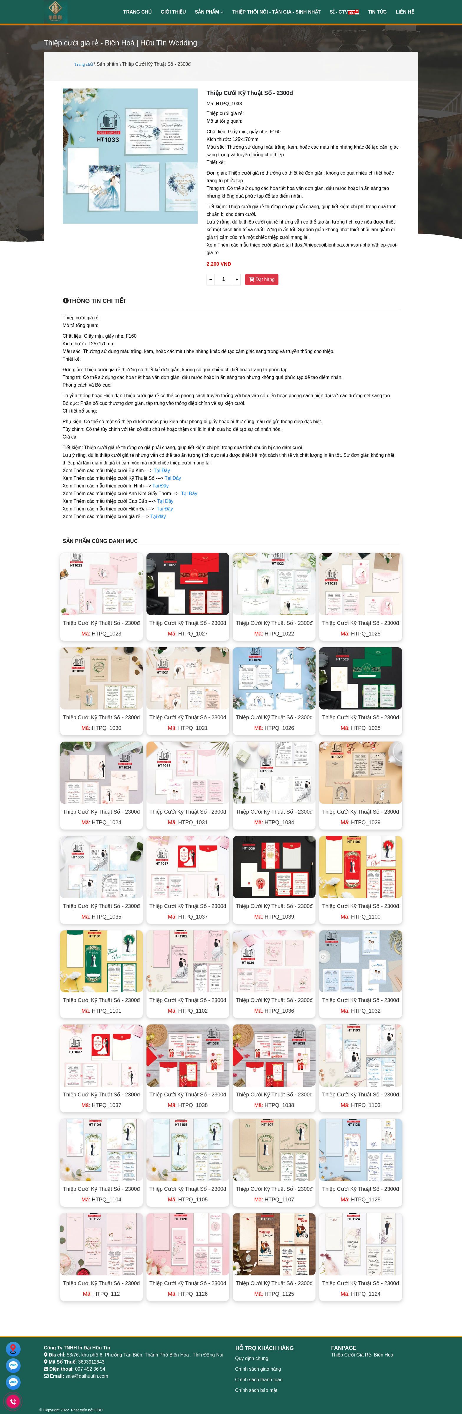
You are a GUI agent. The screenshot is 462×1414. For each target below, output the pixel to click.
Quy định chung (251, 1358)
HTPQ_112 (101, 1294)
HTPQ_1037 (188, 917)
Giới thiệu (173, 11)
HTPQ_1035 (101, 917)
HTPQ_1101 (101, 1011)
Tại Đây (162, 470)
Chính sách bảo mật (256, 1390)
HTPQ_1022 (274, 634)
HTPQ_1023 (101, 634)
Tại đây (158, 516)
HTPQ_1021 (188, 728)
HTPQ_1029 (360, 822)
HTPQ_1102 (188, 1011)
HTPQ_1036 (274, 1011)
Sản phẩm (209, 11)
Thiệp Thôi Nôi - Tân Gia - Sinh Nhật (276, 11)
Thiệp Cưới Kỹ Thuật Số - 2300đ (101, 623)
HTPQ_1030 (101, 728)
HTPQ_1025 (360, 634)
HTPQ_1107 (274, 1200)
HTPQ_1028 (360, 728)
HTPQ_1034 (274, 822)
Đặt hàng (262, 279)
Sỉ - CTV (344, 11)
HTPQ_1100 (360, 917)
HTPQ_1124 (360, 1294)
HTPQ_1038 (188, 1105)
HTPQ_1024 (101, 822)
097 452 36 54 (90, 1369)
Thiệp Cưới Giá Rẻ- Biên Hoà (362, 1354)
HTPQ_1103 (360, 1105)
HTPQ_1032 (360, 1011)
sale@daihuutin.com (86, 1376)
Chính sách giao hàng (258, 1369)
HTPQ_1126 (188, 1294)
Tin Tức (377, 11)
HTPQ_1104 (101, 1200)
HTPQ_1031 (188, 822)
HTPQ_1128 (360, 1200)
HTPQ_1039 (274, 917)
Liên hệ (405, 11)
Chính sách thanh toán (259, 1379)
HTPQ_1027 (188, 634)
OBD (99, 1410)
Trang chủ (137, 11)
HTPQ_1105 (188, 1200)
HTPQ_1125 (274, 1294)
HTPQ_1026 (274, 728)
